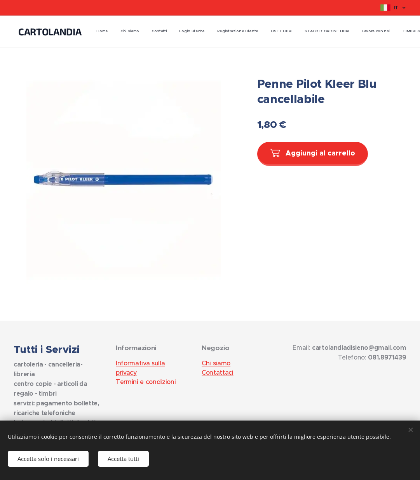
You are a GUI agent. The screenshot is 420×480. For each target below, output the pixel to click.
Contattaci (218, 372)
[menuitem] (245, 31)
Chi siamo (216, 363)
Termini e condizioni (146, 382)
